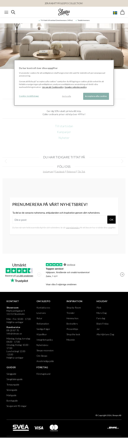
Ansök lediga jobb (45, 361)
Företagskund (43, 373)
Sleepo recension (45, 350)
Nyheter (64, 138)
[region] (64, 83)
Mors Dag (101, 312)
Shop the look (73, 334)
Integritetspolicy (44, 339)
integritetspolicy (73, 227)
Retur (39, 318)
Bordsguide (12, 400)
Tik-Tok (81, 171)
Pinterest (71, 171)
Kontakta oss (43, 307)
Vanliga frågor (43, 329)
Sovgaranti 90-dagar (16, 406)
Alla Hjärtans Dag (105, 334)
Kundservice (13, 327)
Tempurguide (12, 384)
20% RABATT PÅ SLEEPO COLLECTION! (64, 3)
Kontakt (12, 301)
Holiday (102, 301)
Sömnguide (11, 389)
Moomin (70, 339)
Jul (97, 329)
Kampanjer (64, 132)
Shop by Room (73, 307)
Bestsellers (72, 323)
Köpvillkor (41, 334)
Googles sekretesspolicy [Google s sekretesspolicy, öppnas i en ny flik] (75, 87)
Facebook (60, 171)
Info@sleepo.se (14, 333)
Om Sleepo (43, 301)
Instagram (48, 171)
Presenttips (72, 329)
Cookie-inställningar (29, 96)
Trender (70, 312)
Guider (11, 367)
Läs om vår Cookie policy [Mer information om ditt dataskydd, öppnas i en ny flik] (53, 87)
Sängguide (11, 373)
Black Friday (102, 323)
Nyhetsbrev (42, 345)
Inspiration (74, 301)
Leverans (41, 312)
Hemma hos (72, 318)
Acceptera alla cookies (96, 96)
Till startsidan (64, 126)
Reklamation (42, 323)
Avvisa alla (66, 96)
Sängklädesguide (14, 379)
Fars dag (100, 318)
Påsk (98, 307)
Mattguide (11, 395)
